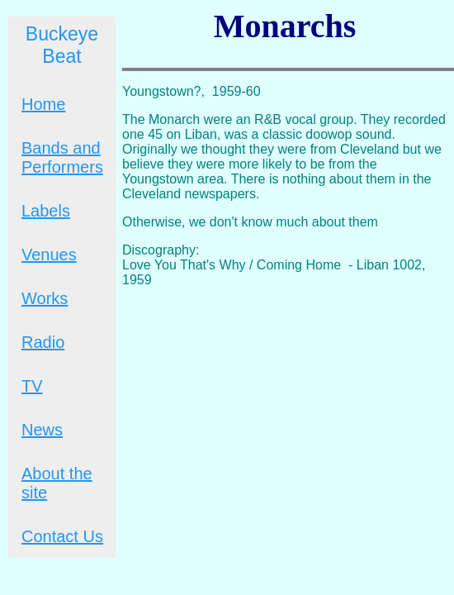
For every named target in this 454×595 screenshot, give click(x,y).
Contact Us (62, 536)
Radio (42, 342)
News (42, 430)
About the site (56, 483)
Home (43, 104)
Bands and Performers (62, 157)
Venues (49, 254)
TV (32, 386)
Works (44, 298)
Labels (45, 211)
